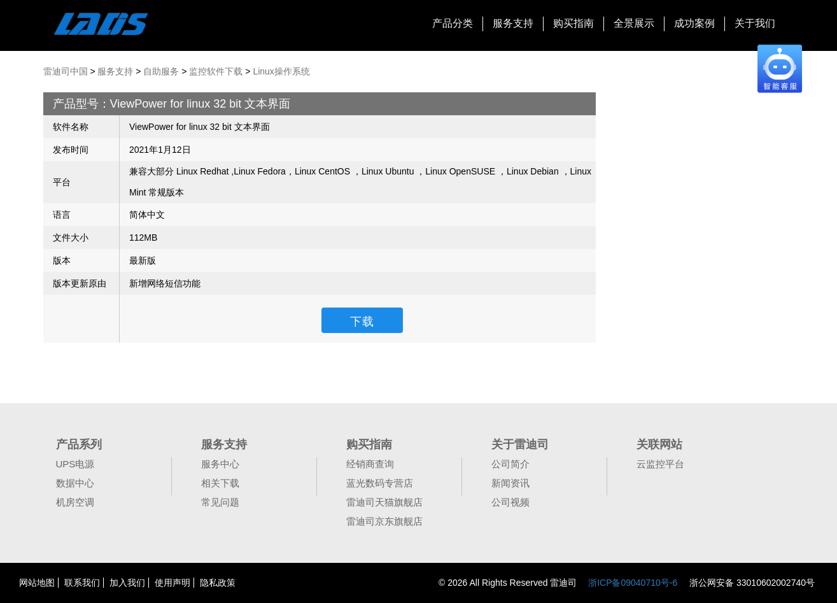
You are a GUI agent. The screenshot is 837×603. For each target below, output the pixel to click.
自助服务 (161, 71)
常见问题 (220, 502)
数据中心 (75, 483)
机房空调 (75, 502)
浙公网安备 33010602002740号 (751, 583)
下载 (362, 321)
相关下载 (220, 483)
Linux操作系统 (281, 71)
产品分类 (452, 23)
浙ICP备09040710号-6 (632, 583)
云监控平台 (660, 463)
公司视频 (510, 502)
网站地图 (37, 583)
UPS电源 (75, 463)
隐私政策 (218, 583)
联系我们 (82, 583)
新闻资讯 (510, 483)
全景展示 (634, 23)
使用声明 (172, 583)
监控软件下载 (216, 71)
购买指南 (573, 23)
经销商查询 (370, 463)
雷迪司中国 (65, 71)
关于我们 (755, 23)
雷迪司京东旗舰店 (384, 521)
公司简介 (510, 463)
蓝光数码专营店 (379, 483)
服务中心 (220, 463)
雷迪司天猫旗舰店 (384, 502)
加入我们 (127, 583)
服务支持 (513, 23)
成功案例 (694, 23)
